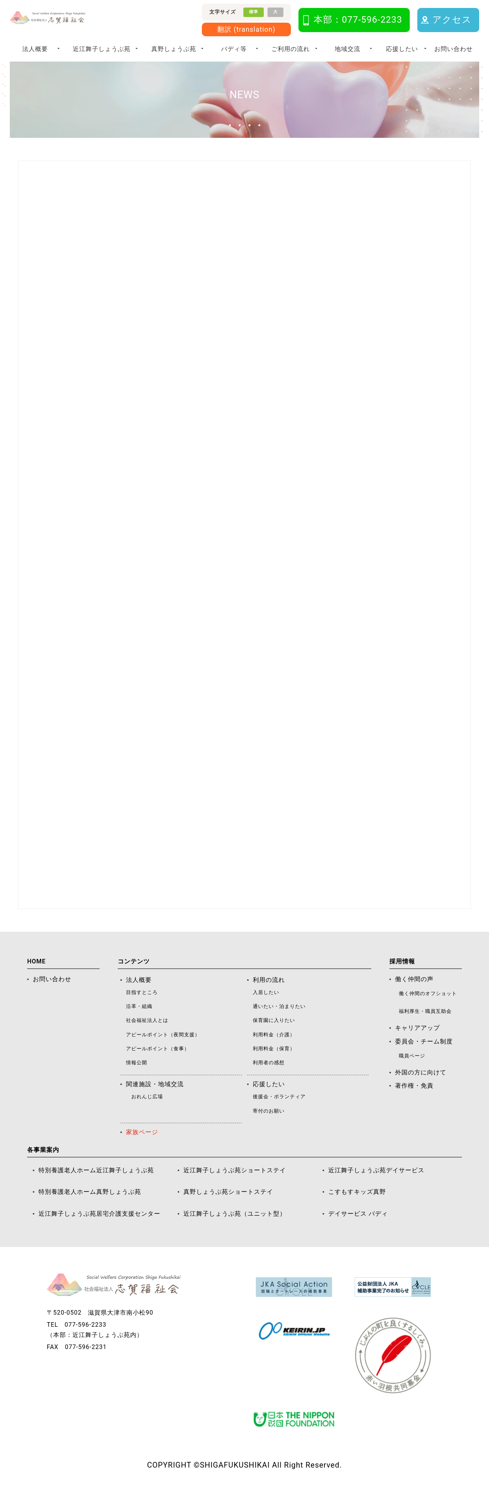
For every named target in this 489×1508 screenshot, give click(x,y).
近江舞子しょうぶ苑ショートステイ (234, 1186)
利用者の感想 (268, 1078)
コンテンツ (134, 977)
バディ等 (234, 48)
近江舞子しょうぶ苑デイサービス (376, 1186)
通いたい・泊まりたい (279, 1022)
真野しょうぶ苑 (173, 48)
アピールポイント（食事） (157, 1064)
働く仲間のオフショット (428, 1009)
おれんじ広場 (147, 1112)
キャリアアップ (417, 1043)
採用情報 (402, 977)
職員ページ (412, 1071)
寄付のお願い (268, 1127)
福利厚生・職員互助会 (425, 1027)
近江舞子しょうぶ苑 (102, 48)
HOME (36, 977)
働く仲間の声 (414, 995)
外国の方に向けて (420, 1088)
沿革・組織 (139, 1022)
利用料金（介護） (274, 1050)
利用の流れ (269, 995)
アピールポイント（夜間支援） (163, 1050)
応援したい (402, 48)
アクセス (452, 19)
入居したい (266, 1008)
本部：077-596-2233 (358, 19)
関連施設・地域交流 (155, 1100)
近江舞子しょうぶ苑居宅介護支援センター (99, 1229)
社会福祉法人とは (147, 1036)
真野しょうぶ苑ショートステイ (228, 1207)
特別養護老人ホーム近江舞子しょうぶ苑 (96, 1186)
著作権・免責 (414, 1101)
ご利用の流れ (290, 48)
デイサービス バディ (358, 1229)
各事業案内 (43, 1165)
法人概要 (35, 48)
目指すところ (142, 1008)
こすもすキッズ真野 (357, 1207)
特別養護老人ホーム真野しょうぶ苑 (89, 1207)
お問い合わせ (453, 48)
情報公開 (136, 1078)
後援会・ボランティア (279, 1112)
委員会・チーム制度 (424, 1057)
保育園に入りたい (274, 1036)
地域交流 (347, 48)
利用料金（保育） (274, 1064)
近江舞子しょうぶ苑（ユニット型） (234, 1229)
